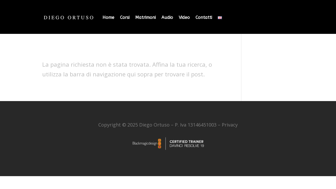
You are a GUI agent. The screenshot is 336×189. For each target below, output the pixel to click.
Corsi (124, 17)
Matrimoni (145, 17)
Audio (167, 17)
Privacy (230, 125)
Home (108, 17)
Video (184, 17)
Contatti (204, 17)
